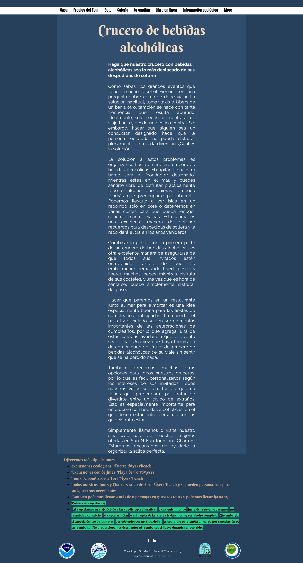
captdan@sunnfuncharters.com (153, 556)
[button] (122, 10)
